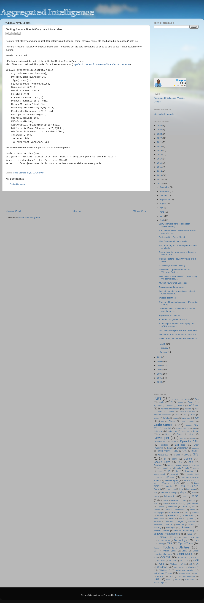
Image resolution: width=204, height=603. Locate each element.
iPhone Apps (171, 480)
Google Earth (162, 461)
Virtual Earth (169, 551)
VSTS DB (184, 561)
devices (183, 438)
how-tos (195, 465)
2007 (159, 369)
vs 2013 (172, 561)
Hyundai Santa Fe (181, 468)
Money (174, 500)
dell (160, 434)
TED (196, 540)
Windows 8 (164, 570)
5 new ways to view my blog (172, 265)
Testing (161, 544)
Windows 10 (179, 567)
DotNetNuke (159, 441)
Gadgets (163, 454)
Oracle (184, 507)
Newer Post (13, 211)
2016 (159, 163)
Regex (180, 521)
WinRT (196, 573)
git (165, 459)
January (164, 352)
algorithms (158, 405)
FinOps (185, 451)
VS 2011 (195, 557)
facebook (195, 448)
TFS (169, 543)
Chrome (172, 421)
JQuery (165, 483)
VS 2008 (166, 557)
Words (160, 576)
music (192, 501)
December (165, 187)
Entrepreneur (182, 448)
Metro (156, 497)
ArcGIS (180, 405)
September (165, 199)
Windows (162, 567)
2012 (159, 179)
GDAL (186, 455)
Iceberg (196, 468)
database (158, 431)
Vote (156, 557)
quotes (190, 518)
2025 (159, 125)
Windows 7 (193, 567)
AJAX (190, 402)
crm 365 (167, 428)
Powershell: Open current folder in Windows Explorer (175, 270)
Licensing (169, 486)
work (172, 576)
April (162, 220)
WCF (196, 560)
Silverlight (170, 527)
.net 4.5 (174, 399)
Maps (183, 492)
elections (164, 445)
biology (156, 418)
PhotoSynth (174, 512)
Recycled (157, 521)
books (174, 418)
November (165, 191)
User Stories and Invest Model (173, 241)
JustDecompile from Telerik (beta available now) (174, 225)
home (186, 465)
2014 (159, 171)
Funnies (195, 451)
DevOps (192, 438)
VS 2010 (181, 557)
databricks (172, 431)
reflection (169, 521)
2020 (159, 146)
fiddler (176, 451)
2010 (159, 357)
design (192, 434)
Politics (160, 515)
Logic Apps (191, 489)
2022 (159, 138)
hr (170, 468)
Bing (193, 415)
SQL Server (37, 173)
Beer (185, 415)
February (164, 348)
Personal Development (175, 510)
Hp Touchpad (162, 468)
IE (169, 471)
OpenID (161, 507)
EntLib (170, 448)
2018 (159, 154)
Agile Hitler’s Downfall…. (170, 315)
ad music (185, 399)
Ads (197, 399)
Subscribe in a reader (164, 114)
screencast (180, 524)
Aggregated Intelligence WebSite (169, 98)
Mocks (165, 501)
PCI (193, 507)
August (163, 204)
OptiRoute (172, 507)
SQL (29, 173)
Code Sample (19, 173)
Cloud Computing (188, 421)
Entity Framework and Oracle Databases (178, 338)
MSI (185, 501)
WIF (190, 564)
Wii (197, 564)
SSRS (184, 537)
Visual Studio (184, 553)
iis (177, 471)
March (163, 344)
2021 (159, 142)
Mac (155, 492)
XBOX (177, 580)
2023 (159, 134)
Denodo (168, 434)
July (162, 208)
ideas (160, 471)
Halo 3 (169, 465)
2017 (159, 159)
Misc (195, 496)
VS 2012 (161, 561)
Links (168, 489)
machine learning (168, 492)
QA (180, 518)
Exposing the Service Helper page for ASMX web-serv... (176, 324)
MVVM (165, 504)
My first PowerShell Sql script (173, 283)
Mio (184, 497)
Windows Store (184, 573)
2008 (159, 365)
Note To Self (176, 504)
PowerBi (172, 515)
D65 (194, 428)
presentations (159, 518)
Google (188, 458)
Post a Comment (17, 184)
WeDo (183, 564)
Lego (188, 483)
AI (171, 402)
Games (177, 455)
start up (195, 537)
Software (186, 527)
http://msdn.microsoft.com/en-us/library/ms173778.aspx (101, 64)
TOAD (156, 548)
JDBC (156, 483)
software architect (161, 531)
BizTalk (166, 418)
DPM (174, 442)
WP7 (156, 579)
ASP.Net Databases (170, 409)
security (157, 527)
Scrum (191, 524)
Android (169, 405)
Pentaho (157, 510)
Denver (180, 434)
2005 (159, 378)
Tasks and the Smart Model (172, 237)
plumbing (195, 513)
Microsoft (169, 496)
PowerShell (188, 515)
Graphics (158, 465)
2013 (159, 175)
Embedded (180, 445)
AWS (159, 412)
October (164, 195)
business (185, 418)
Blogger (118, 595)
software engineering (184, 530)
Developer (161, 438)
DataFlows (185, 431)
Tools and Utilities (176, 547)
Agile (161, 402)
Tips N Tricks (185, 543)
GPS (190, 462)
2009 (159, 361)
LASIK (177, 483)
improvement (159, 474)
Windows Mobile (184, 570)
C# (197, 417)
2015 (159, 167)
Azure (171, 412)
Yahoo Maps (159, 583)
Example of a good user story (173, 319)
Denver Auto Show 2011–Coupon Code (177, 334)
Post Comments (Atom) (29, 218)
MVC (156, 503)
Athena (188, 409)
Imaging (189, 471)
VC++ (156, 551)
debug (196, 431)
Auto (197, 409)
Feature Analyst (163, 451)
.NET (157, 399)
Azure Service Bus (187, 412)
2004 (159, 382)
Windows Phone (163, 573)
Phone (192, 510)
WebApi (173, 564)
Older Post (140, 211)
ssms (176, 537)
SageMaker (158, 524)
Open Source (192, 503)
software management (167, 533)
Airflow (180, 402)
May (162, 216)
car (162, 421)
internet (174, 474)
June (162, 212)
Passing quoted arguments (171, 287)
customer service (182, 428)
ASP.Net (194, 405)
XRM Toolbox (190, 580)
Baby (177, 415)
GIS (196, 454)
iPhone (170, 477)
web (161, 563)
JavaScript (189, 480)
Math (194, 492)
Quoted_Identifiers (167, 298)
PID (186, 513)
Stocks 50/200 (164, 541)
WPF (168, 580)
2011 (159, 183)
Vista (184, 551)
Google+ (158, 102)
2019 (159, 150)
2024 (159, 130)
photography (159, 513)
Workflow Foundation (187, 576)
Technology (180, 540)
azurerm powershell (162, 415)
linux (181, 489)
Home (77, 211)
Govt (180, 462)
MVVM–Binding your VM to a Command (178, 330)
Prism (171, 518)
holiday (178, 465)
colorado (187, 425)
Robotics (191, 521)
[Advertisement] (76, 200)
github (174, 459)
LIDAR (182, 486)
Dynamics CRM (189, 441)
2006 (159, 374)
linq (174, 489)
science (169, 524)
